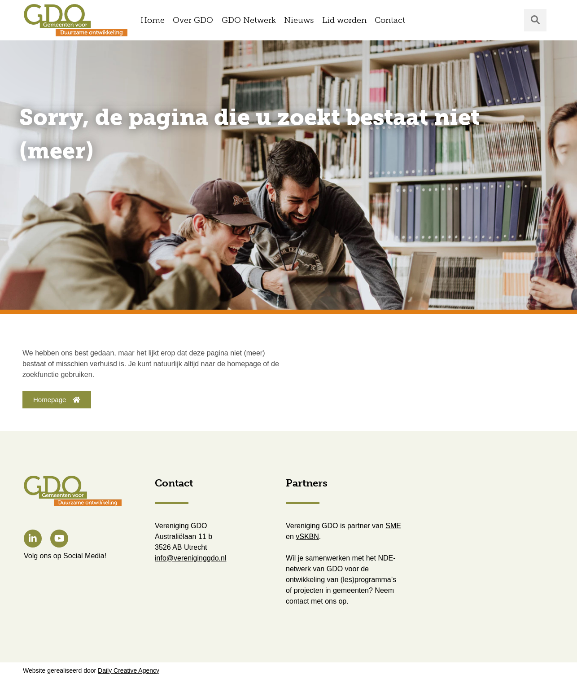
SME (393, 526)
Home (152, 20)
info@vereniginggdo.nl (190, 558)
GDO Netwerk (249, 20)
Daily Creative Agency (128, 670)
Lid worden (344, 20)
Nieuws (299, 20)
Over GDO (193, 20)
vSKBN (307, 536)
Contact (390, 20)
